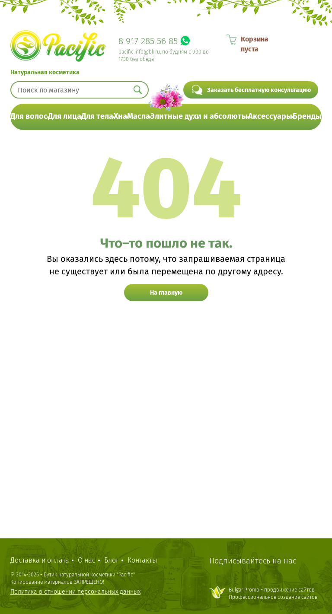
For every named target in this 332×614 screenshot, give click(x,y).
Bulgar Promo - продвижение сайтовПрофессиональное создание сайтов (273, 593)
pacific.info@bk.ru (139, 52)
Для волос (29, 116)
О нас (87, 560)
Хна (120, 116)
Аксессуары (270, 116)
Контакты (142, 560)
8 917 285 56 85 (148, 41)
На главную (166, 292)
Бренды (307, 116)
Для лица (64, 116)
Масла (138, 116)
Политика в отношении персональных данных (75, 591)
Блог (111, 560)
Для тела (97, 116)
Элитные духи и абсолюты (199, 116)
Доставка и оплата (39, 560)
